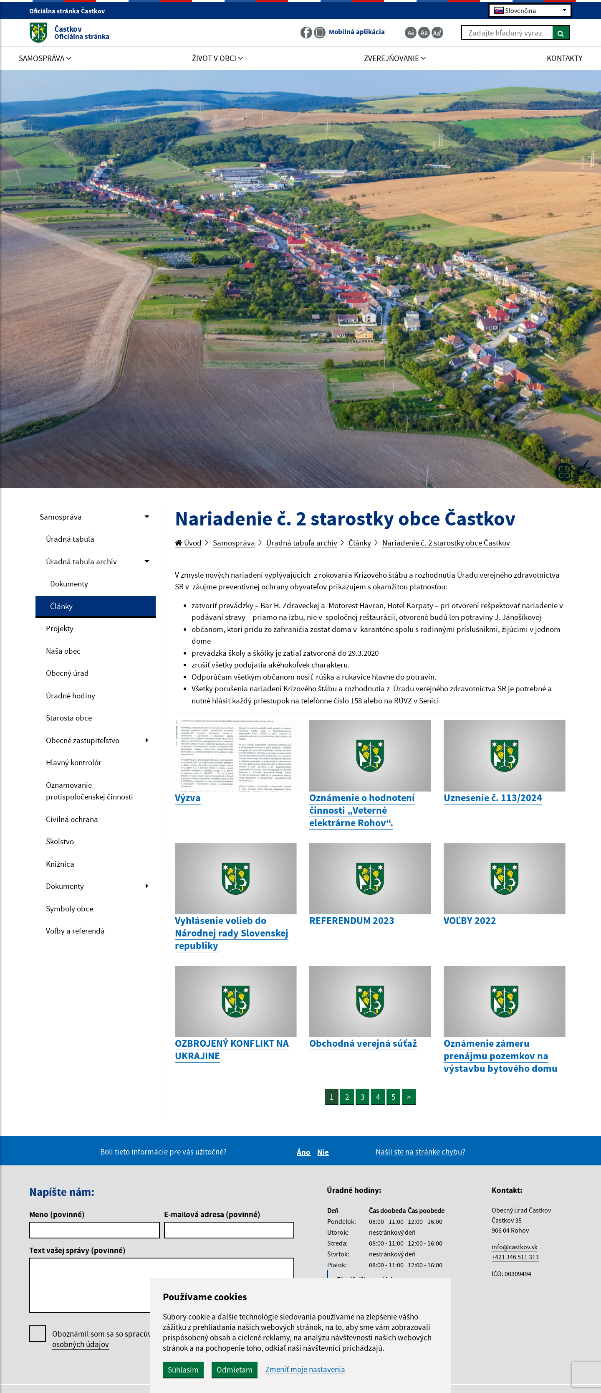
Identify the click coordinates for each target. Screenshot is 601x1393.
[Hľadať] (561, 32)
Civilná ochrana (72, 819)
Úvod (188, 543)
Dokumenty (69, 584)
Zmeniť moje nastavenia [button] (305, 1369)
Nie (324, 1152)
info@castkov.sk (515, 1247)
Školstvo (60, 841)
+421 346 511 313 (515, 1257)
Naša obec (63, 651)
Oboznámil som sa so (110, 1339)
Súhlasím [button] (183, 1370)
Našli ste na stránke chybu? (420, 1152)
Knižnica (60, 864)
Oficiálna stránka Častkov (70, 11)
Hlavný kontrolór (73, 762)
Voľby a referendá (75, 931)
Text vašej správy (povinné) (77, 1250)
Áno (305, 1152)
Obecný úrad (67, 673)
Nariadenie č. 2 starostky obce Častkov (446, 543)
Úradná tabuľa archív (81, 561)
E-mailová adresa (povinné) (212, 1214)
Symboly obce (69, 908)
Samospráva (61, 517)
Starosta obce (69, 718)
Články (61, 606)
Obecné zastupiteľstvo (82, 740)
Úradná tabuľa (70, 539)
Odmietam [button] (235, 1370)
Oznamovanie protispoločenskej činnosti (89, 791)
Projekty (59, 628)
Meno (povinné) (57, 1214)
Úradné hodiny (70, 695)
